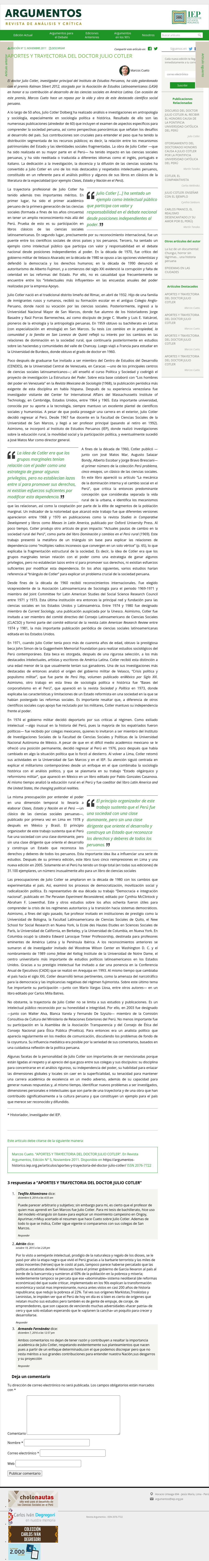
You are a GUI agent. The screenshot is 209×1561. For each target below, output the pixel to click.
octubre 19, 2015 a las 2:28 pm (33, 1248)
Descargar (58, 48)
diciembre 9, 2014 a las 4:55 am (35, 1197)
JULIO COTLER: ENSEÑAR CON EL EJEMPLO (181, 194)
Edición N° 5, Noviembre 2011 (27, 48)
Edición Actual (22, 35)
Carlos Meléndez (190, 185)
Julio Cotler (194, 136)
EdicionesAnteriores (92, 35)
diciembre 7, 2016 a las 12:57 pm (36, 1333)
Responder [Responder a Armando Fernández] (24, 1366)
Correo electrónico (23, 1453)
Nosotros (148, 35)
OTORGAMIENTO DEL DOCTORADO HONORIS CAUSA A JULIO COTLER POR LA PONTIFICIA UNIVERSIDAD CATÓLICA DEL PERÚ (181, 153)
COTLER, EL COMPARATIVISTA (177, 178)
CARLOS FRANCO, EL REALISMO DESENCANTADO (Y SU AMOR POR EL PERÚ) (180, 215)
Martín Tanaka (191, 169)
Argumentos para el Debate (61, 35)
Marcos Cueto (140, 70)
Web (11, 1463)
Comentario (17, 1433)
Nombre (15, 1442)
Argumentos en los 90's (122, 35)
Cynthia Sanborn (190, 202)
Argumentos (47, 17)
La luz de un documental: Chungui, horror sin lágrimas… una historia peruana (182, 255)
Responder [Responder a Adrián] (22, 1322)
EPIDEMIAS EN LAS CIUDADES (177, 270)
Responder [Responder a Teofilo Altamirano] (24, 1235)
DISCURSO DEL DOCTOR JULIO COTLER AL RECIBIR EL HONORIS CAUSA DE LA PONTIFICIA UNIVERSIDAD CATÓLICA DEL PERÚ (182, 120)
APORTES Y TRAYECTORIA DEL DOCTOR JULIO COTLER (182, 298)
